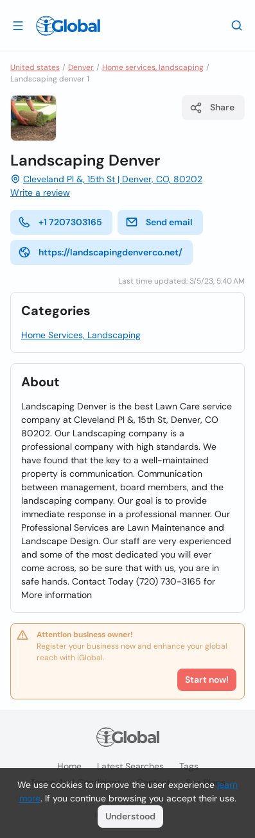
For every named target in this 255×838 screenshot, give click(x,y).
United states (35, 67)
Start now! (207, 679)
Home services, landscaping (153, 67)
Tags (188, 766)
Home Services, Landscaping (81, 335)
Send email (159, 222)
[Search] (237, 25)
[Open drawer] (18, 25)
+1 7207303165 (60, 222)
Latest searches (130, 766)
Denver (81, 67)
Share (211, 107)
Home (69, 766)
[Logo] (68, 25)
